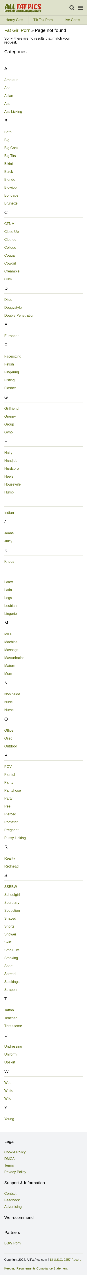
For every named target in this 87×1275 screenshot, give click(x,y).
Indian (9, 513)
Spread (10, 974)
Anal (7, 88)
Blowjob (10, 187)
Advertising (13, 1207)
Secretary (11, 902)
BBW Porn (12, 1243)
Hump (9, 492)
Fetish (9, 364)
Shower (10, 934)
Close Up (11, 232)
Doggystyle (13, 307)
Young (9, 1119)
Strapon (10, 990)
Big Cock (11, 148)
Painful (9, 774)
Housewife (12, 484)
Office (9, 730)
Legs (8, 598)
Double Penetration (19, 315)
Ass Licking (13, 111)
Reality (9, 858)
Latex (8, 582)
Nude (8, 702)
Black (8, 172)
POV (8, 767)
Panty (8, 782)
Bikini (8, 164)
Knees (9, 561)
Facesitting (12, 356)
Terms (9, 1165)
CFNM (9, 224)
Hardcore (11, 468)
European (12, 336)
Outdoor (10, 746)
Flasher (10, 388)
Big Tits (10, 156)
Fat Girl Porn (17, 30)
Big (6, 140)
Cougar (10, 255)
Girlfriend (11, 408)
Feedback (12, 1200)
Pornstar (11, 822)
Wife (7, 1098)
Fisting (9, 380)
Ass (7, 104)
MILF (8, 634)
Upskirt (9, 1062)
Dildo (8, 299)
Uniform (10, 1054)
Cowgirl (10, 263)
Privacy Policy (15, 1172)
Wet (7, 1083)
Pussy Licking (15, 838)
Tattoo (9, 1010)
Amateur (11, 80)
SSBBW (10, 887)
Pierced (10, 814)
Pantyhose (12, 790)
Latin (8, 590)
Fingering (11, 372)
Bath (8, 132)
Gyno (8, 432)
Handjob (11, 460)
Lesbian (10, 606)
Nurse (9, 710)
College (10, 247)
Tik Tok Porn (45, 20)
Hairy (8, 453)
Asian (8, 96)
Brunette (11, 203)
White (8, 1090)
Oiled (8, 738)
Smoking (11, 958)
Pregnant (11, 830)
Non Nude (12, 694)
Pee (7, 806)
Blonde (9, 179)
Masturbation (14, 658)
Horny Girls (17, 20)
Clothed (10, 239)
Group (9, 424)
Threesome (13, 1026)
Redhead (11, 866)
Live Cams (71, 20)
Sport (8, 966)
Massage (11, 650)
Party (8, 798)
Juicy (8, 541)
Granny (10, 416)
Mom (8, 674)
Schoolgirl (12, 895)
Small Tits (12, 950)
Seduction (12, 910)
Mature (9, 666)
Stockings (12, 982)
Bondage (11, 195)
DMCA (9, 1159)
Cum (8, 279)
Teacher (10, 1018)
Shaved (10, 918)
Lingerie (10, 614)
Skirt (7, 942)
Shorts (9, 926)
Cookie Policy (15, 1152)
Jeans (9, 533)
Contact (10, 1193)
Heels (8, 476)
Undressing (13, 1046)
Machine (11, 642)
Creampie (12, 271)
